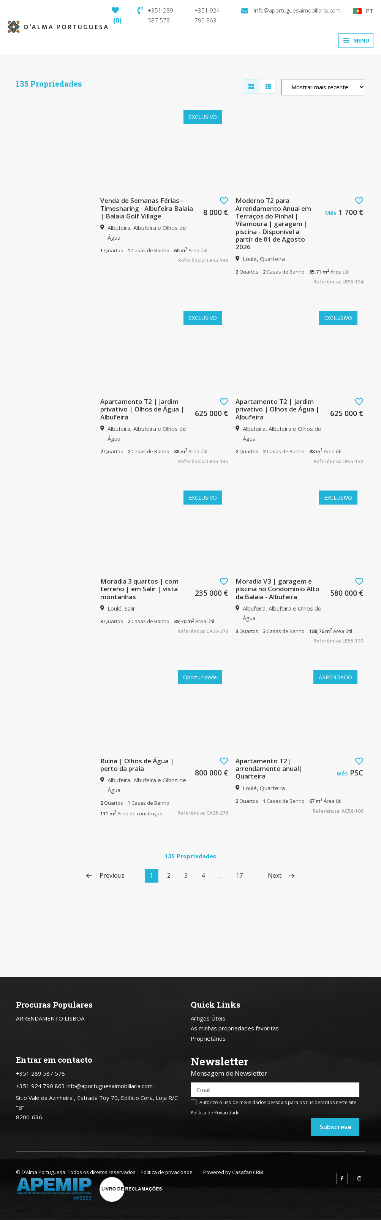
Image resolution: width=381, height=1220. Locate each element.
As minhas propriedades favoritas (235, 1028)
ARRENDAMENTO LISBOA (50, 1018)
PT (363, 10)
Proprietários (208, 1038)
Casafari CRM (247, 1172)
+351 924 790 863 (207, 15)
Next (281, 876)
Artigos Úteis (208, 1018)
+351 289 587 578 (155, 15)
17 (239, 875)
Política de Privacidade (215, 1112)
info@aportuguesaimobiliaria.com (290, 10)
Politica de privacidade (167, 1172)
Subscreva (335, 1126)
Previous (105, 876)
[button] (224, 201)
